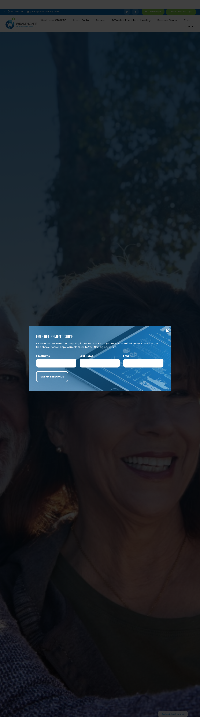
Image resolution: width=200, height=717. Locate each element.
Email (126, 356)
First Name (43, 356)
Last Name (86, 356)
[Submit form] (52, 376)
